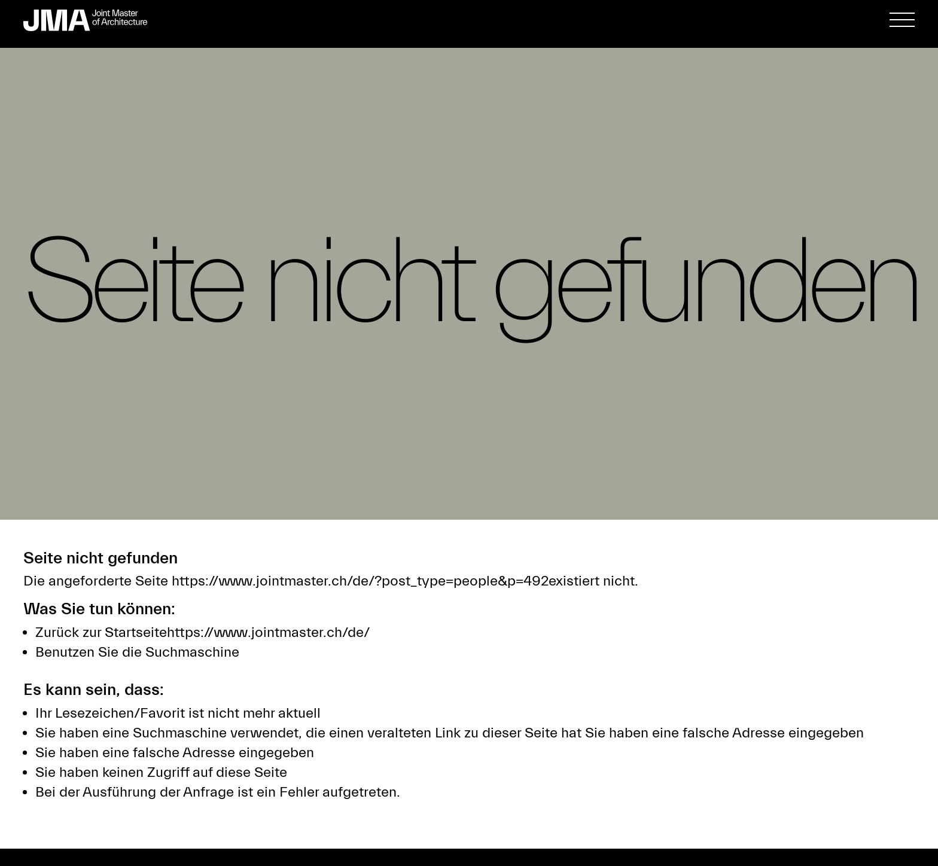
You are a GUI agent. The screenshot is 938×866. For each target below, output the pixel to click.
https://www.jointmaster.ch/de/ (268, 632)
